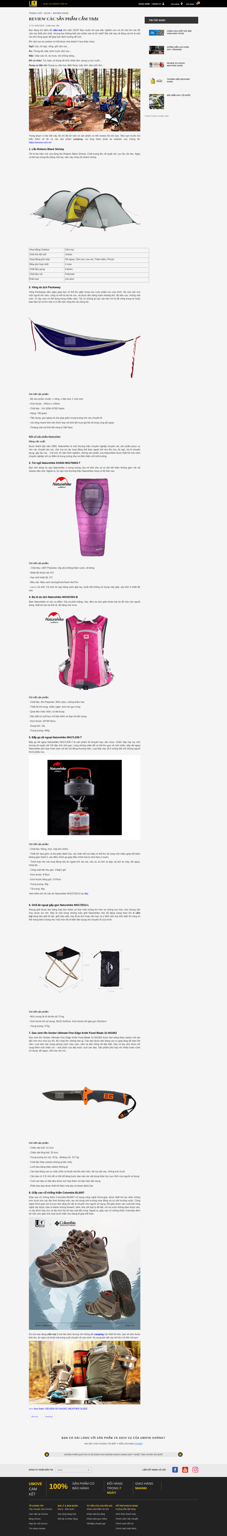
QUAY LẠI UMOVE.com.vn (54, 4)
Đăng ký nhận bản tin (41, 1470)
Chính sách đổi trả (124, 1523)
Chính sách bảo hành (126, 1528)
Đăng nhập (144, 4)
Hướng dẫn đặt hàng (126, 1509)
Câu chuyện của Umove (40, 1509)
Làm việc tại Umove (38, 1514)
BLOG (48, 13)
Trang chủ (36, 13)
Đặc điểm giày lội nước (179, 95)
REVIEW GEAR (60, 13)
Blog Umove (35, 1518)
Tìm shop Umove (37, 1528)
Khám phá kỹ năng (96, 1514)
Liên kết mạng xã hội (154, 1470)
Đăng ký (156, 4)
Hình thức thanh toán (126, 1514)
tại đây (138, 1443)
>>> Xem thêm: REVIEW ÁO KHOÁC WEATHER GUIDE (58, 1409)
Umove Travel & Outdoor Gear (157, 116)
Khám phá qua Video (97, 1518)
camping (99, 1334)
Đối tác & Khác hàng (68, 1518)
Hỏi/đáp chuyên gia (96, 1523)
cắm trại (57, 30)
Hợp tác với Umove (38, 1523)
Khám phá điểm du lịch (98, 1509)
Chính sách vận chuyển (127, 1518)
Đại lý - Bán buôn (66, 1509)
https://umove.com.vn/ (40, 142)
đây (86, 893)
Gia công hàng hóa (67, 1514)
